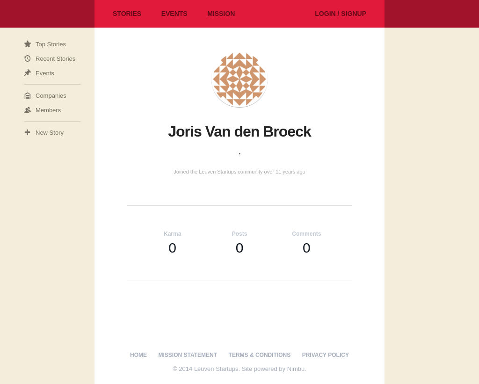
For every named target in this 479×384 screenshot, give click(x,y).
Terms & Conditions (260, 355)
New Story (50, 132)
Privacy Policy (325, 355)
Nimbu (296, 368)
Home (138, 355)
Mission (221, 13)
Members (48, 110)
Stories (127, 13)
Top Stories (51, 44)
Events (174, 13)
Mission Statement (188, 355)
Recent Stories (55, 58)
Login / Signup (340, 13)
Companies (51, 95)
